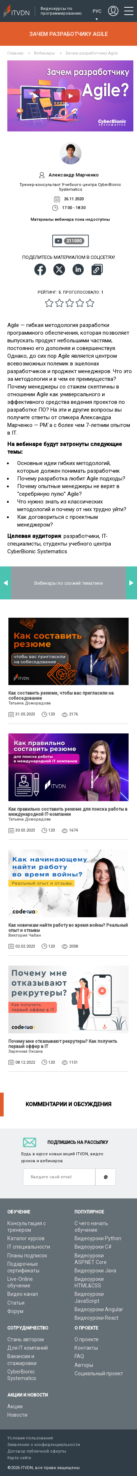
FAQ (79, 1356)
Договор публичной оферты (36, 1451)
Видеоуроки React (96, 1318)
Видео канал (22, 1294)
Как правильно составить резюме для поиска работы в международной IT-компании (68, 812)
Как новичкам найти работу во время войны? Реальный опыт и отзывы (68, 928)
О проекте (87, 1339)
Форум (15, 1311)
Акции (15, 1406)
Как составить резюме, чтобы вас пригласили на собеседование (61, 696)
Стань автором (25, 1339)
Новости (17, 1415)
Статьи (15, 1303)
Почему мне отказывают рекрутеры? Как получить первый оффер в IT (62, 1044)
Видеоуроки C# (93, 1247)
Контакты (86, 1348)
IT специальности (28, 1247)
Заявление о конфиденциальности (43, 1444)
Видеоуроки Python (98, 1238)
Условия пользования (30, 1438)
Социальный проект (99, 1373)
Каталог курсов (26, 1238)
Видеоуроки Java (95, 1271)
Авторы (84, 1365)
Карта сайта (19, 1457)
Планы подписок (27, 1255)
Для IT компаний (27, 1348)
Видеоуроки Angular (99, 1309)
